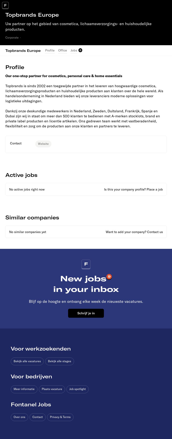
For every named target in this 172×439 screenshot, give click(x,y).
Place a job (155, 189)
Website (43, 143)
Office (62, 50)
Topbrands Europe (23, 50)
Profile (50, 50)
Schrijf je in (86, 313)
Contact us (155, 232)
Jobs (74, 50)
